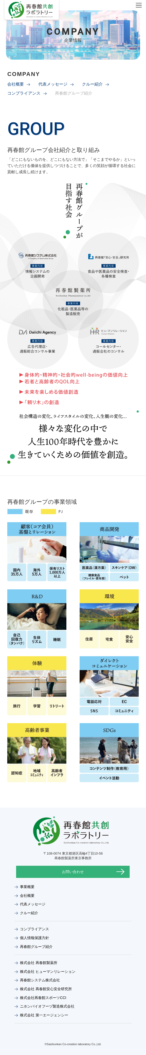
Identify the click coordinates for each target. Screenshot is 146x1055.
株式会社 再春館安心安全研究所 (46, 989)
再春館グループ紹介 (36, 947)
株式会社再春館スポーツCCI (43, 998)
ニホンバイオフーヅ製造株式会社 (47, 1006)
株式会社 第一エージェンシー (44, 1015)
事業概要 (27, 887)
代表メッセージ (52, 84)
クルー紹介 (92, 84)
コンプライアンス (23, 93)
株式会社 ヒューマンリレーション (47, 971)
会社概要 (15, 84)
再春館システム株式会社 (40, 980)
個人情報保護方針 (34, 938)
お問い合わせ (73, 872)
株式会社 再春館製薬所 (38, 963)
